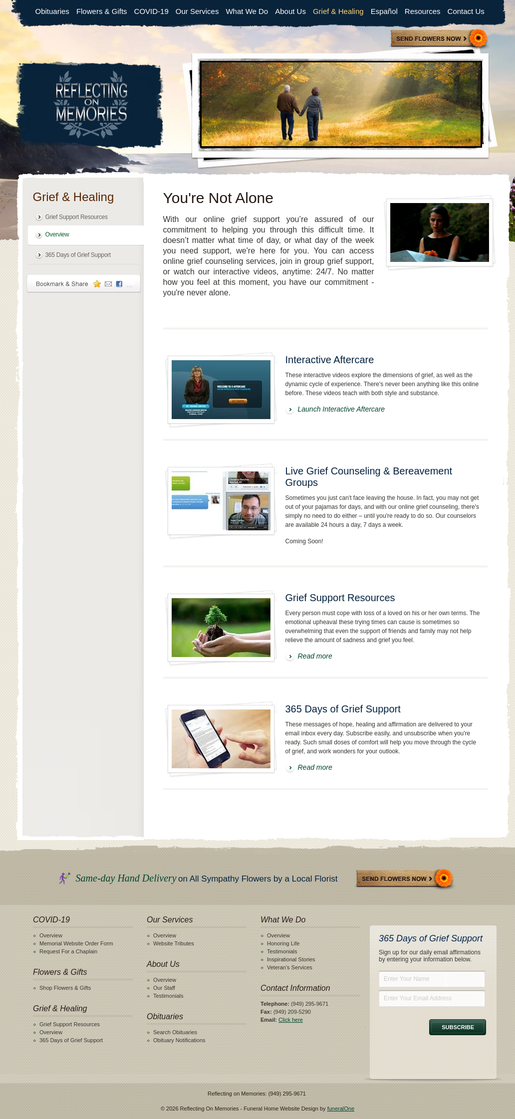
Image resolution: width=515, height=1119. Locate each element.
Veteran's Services (289, 967)
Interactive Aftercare (329, 359)
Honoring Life (283, 943)
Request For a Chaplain (68, 951)
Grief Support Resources (76, 217)
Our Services (197, 11)
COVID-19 (151, 11)
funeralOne (340, 1109)
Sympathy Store (440, 39)
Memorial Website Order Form (76, 943)
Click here (290, 1020)
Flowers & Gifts (101, 11)
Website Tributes (173, 943)
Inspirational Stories (291, 959)
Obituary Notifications (179, 1040)
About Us (290, 11)
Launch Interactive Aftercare (341, 409)
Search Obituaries (175, 1032)
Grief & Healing (338, 11)
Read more (315, 656)
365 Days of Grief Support (78, 254)
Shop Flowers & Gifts (65, 988)
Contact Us (466, 11)
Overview (57, 234)
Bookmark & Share (83, 283)
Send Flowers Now (405, 879)
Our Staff (164, 988)
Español (384, 11)
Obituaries (52, 11)
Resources (423, 11)
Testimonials (168, 996)
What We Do (247, 11)
